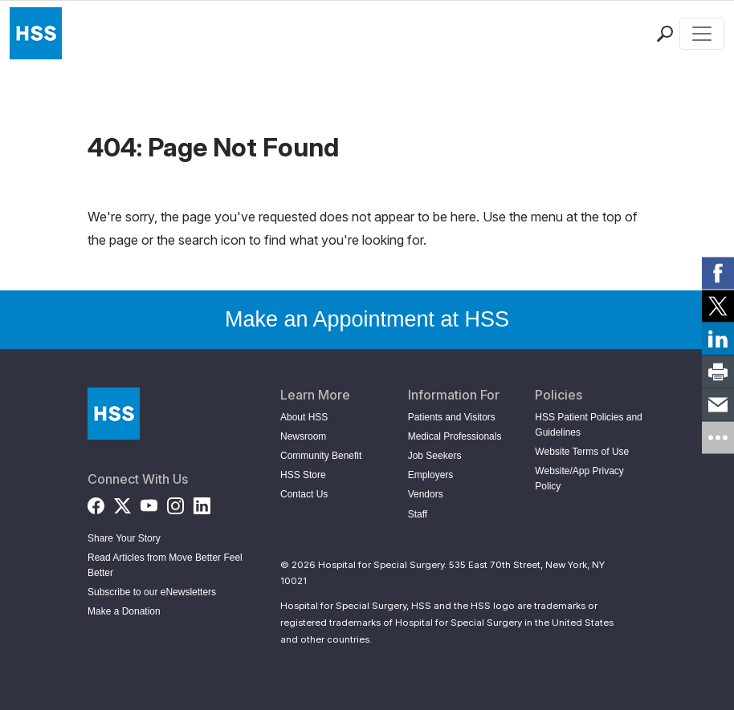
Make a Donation (124, 611)
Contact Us (304, 494)
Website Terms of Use (582, 451)
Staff (417, 514)
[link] (718, 273)
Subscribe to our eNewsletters (152, 592)
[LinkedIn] (202, 502)
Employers (431, 475)
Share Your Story (124, 538)
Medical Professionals (455, 436)
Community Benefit (320, 455)
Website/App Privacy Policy (579, 478)
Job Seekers (435, 455)
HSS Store (303, 475)
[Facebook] (96, 502)
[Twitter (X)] (122, 502)
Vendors (425, 494)
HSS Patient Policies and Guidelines (588, 425)
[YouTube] (149, 502)
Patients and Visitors (451, 417)
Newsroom (303, 436)
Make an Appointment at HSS (367, 319)
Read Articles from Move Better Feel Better (165, 565)
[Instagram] (175, 502)
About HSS (304, 417)
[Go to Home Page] (114, 413)
